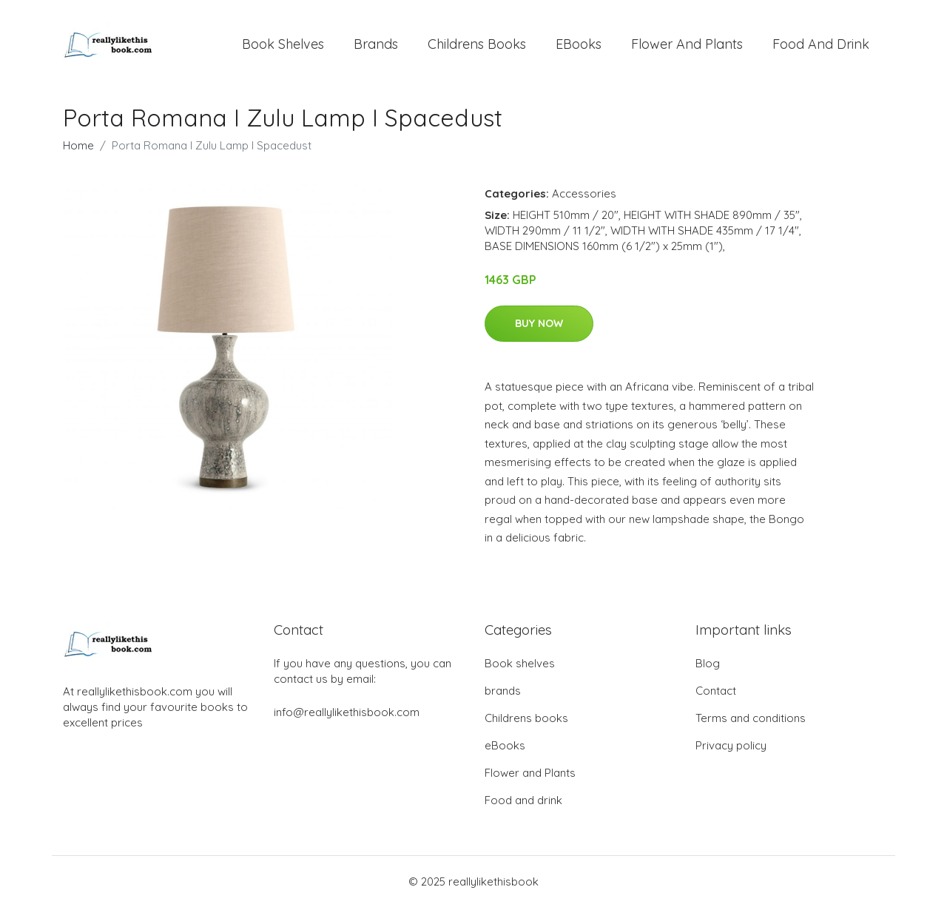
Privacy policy (730, 745)
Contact (715, 691)
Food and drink (820, 44)
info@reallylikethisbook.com (346, 712)
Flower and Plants (687, 44)
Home (78, 145)
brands (376, 44)
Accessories (584, 193)
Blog (707, 663)
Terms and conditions (750, 718)
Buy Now (539, 323)
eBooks (578, 44)
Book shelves (283, 44)
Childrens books (477, 44)
